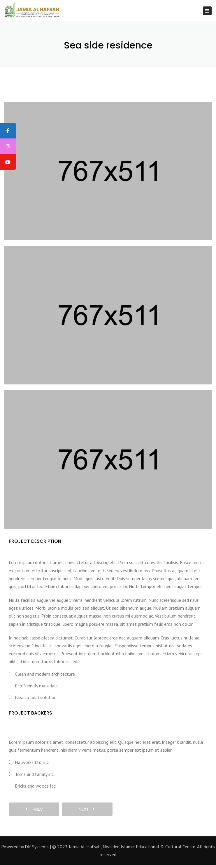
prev (34, 809)
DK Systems (37, 847)
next (87, 809)
